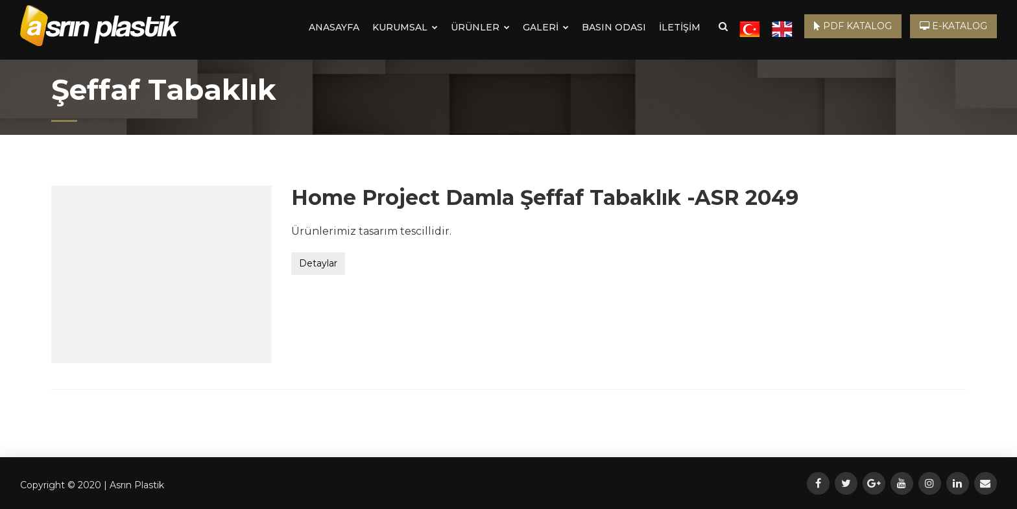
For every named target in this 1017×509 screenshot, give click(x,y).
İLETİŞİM (679, 27)
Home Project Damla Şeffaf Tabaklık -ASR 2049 (544, 197)
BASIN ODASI (614, 27)
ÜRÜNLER (480, 27)
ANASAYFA (334, 27)
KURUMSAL (405, 27)
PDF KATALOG (853, 26)
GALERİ (546, 27)
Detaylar (318, 263)
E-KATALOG (953, 26)
